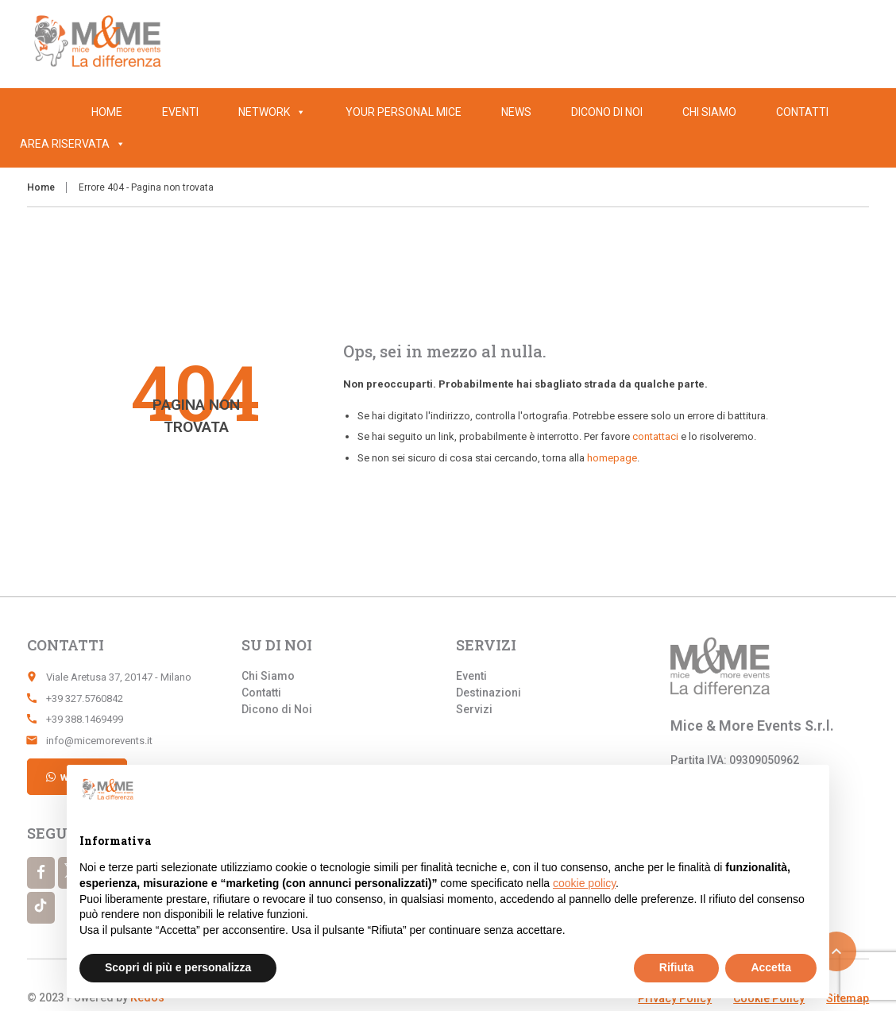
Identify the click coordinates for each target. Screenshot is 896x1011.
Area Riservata (73, 143)
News (516, 112)
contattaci (655, 436)
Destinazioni (488, 692)
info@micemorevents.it (99, 741)
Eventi (180, 112)
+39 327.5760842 (84, 698)
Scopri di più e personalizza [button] (178, 967)
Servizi (474, 709)
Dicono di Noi (607, 112)
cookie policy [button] (584, 883)
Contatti (802, 112)
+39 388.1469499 (84, 719)
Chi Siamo (709, 112)
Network (272, 112)
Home (106, 112)
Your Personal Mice (404, 112)
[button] (118, 143)
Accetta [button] (771, 967)
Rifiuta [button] (676, 967)
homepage (612, 458)
